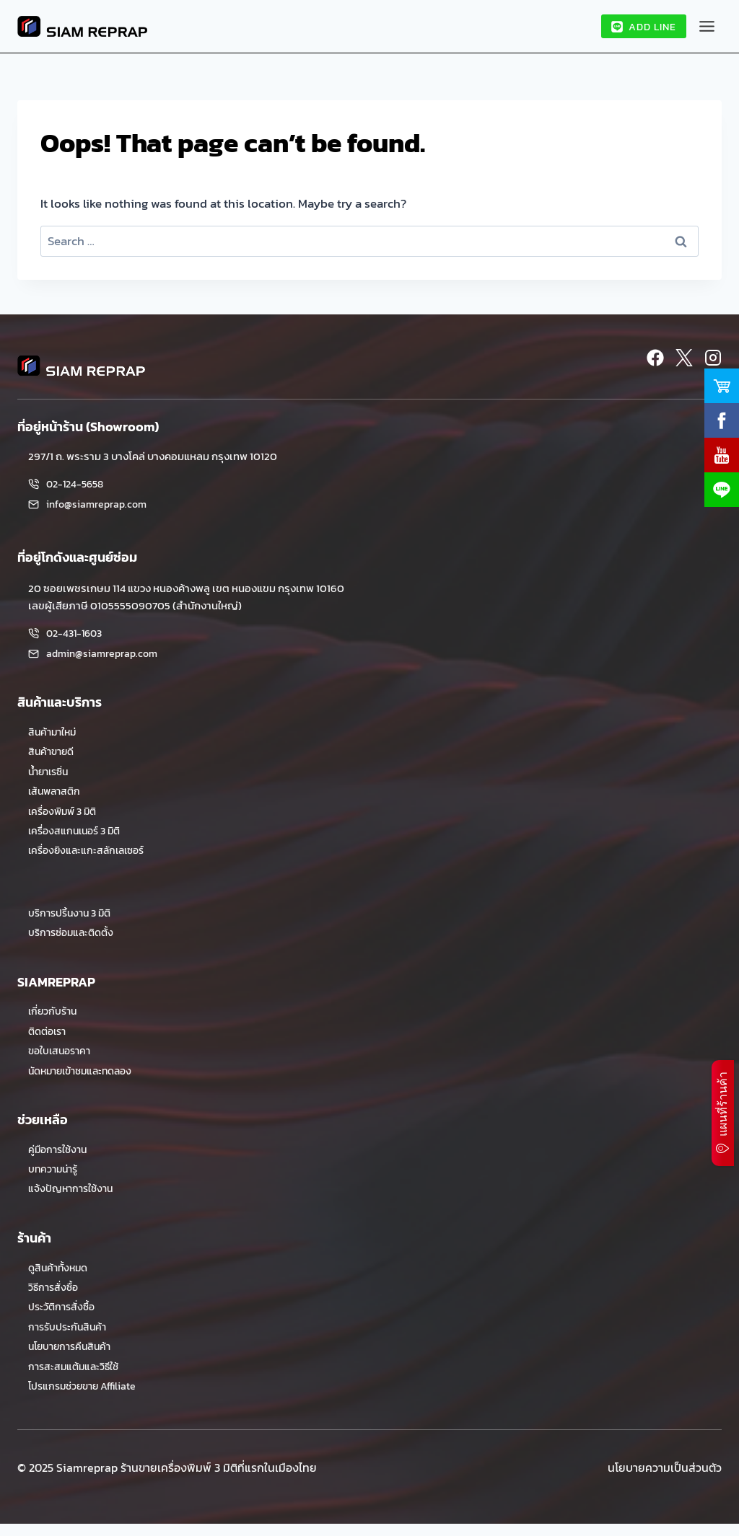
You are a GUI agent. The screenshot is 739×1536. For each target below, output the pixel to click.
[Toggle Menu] (707, 26)
